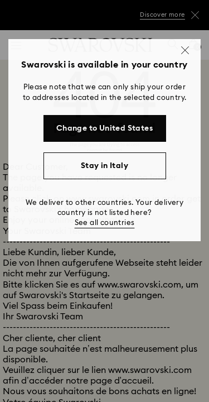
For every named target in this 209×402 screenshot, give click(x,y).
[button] (185, 50)
